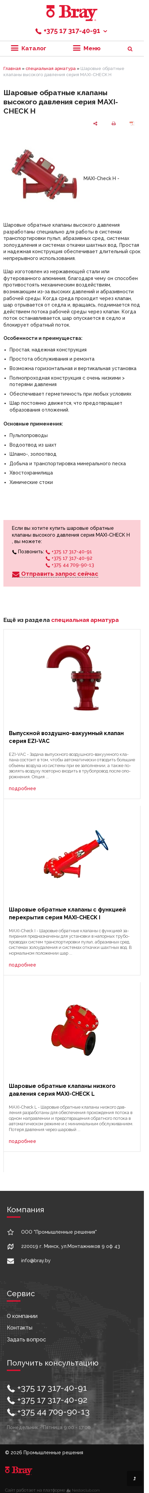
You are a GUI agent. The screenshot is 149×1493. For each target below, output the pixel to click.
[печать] (113, 123)
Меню (87, 48)
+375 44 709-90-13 (69, 565)
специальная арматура (51, 68)
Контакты (19, 1327)
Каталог (28, 48)
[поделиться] (95, 123)
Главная (12, 68)
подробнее (22, 788)
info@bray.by (36, 1260)
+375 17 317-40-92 (68, 558)
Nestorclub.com (86, 1490)
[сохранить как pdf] (131, 123)
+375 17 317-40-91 (71, 31)
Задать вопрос (26, 1339)
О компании (22, 1316)
